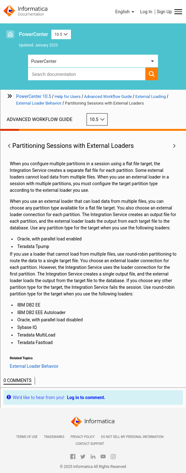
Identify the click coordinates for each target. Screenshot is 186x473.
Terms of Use (27, 437)
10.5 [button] (61, 34)
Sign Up (164, 11)
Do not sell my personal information (132, 437)
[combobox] (87, 74)
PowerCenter (33, 34)
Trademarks (54, 437)
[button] (125, 11)
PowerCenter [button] (43, 61)
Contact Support (90, 444)
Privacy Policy (83, 437)
